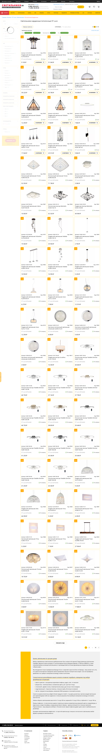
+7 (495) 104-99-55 (38, 8)
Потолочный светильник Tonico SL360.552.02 (31, 600)
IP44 (6, 113)
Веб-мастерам (46, 739)
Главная (4, 17)
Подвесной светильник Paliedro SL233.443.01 (58, 116)
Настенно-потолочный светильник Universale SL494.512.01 (85, 328)
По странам (26, 736)
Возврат (27, 1)
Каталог (4, 13)
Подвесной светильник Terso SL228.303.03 (30, 86)
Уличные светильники (10, 38)
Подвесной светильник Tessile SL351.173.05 (30, 630)
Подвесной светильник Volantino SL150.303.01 (31, 55)
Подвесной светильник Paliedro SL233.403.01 (31, 116)
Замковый (8, 77)
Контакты (71, 1)
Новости (45, 745)
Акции (25, 741)
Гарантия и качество (47, 736)
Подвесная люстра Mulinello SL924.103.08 (83, 207)
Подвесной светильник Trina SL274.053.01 (57, 509)
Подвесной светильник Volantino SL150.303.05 (31, 237)
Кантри (7, 82)
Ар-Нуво (7, 70)
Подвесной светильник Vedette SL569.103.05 (57, 267)
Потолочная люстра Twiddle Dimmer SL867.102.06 (86, 358)
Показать (10, 140)
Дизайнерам (54, 1)
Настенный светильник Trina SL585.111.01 (57, 539)
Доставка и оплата (6, 1)
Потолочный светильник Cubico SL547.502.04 (31, 207)
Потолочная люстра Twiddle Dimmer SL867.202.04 (86, 388)
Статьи (44, 747)
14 (95, 647)
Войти (98, 1)
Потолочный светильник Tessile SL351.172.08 (85, 600)
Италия (7, 131)
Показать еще (60, 643)
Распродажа (27, 738)
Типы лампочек (46, 748)
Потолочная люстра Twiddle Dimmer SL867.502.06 (32, 479)
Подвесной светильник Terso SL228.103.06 (84, 55)
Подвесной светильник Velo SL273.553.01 (29, 509)
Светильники (20, 17)
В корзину (40, 62)
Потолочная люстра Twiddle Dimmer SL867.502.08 (59, 479)
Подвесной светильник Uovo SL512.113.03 (30, 328)
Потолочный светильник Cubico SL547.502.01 (85, 176)
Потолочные (28, 32)
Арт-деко (7, 73)
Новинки (26, 739)
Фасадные (7, 62)
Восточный (8, 75)
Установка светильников (48, 735)
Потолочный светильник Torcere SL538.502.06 (31, 570)
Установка (43, 1)
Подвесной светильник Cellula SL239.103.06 (57, 146)
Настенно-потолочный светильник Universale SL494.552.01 (32, 358)
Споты (7, 36)
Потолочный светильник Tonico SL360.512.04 (84, 570)
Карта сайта (26, 742)
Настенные (8, 55)
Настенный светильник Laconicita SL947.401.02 (85, 146)
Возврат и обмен (47, 738)
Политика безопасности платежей (69, 741)
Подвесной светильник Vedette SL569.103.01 (84, 237)
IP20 (7, 109)
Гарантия (18, 1)
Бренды (63, 1)
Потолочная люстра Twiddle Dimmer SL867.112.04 (59, 388)
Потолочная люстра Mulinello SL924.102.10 (57, 207)
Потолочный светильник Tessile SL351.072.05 (58, 600)
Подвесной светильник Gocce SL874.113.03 (30, 146)
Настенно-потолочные (10, 53)
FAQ (44, 742)
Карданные (37, 32)
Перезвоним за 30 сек (58, 4)
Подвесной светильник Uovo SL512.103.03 (83, 297)
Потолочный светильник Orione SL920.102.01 (85, 116)
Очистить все (95, 30)
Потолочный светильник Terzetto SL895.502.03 (85, 630)
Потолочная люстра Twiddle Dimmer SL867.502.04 (86, 449)
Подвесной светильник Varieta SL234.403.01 (84, 267)
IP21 (6, 111)
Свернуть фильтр (27, 27)
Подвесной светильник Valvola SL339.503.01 (30, 297)
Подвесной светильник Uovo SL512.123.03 (57, 297)
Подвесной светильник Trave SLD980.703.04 (84, 539)
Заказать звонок (19, 725)
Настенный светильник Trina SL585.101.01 (30, 539)
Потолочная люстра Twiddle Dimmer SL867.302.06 (59, 418)
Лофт (7, 87)
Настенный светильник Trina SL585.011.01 (83, 509)
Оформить (94, 725)
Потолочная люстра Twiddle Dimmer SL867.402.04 (86, 418)
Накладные (8, 51)
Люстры (8, 31)
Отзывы (35, 1)
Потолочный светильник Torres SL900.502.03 (31, 176)
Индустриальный (9, 80)
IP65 (6, 116)
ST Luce (14, 17)
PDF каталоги (46, 750)
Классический (9, 84)
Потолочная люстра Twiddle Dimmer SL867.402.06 (32, 449)
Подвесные (8, 58)
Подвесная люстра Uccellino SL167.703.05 (56, 358)
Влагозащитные (9, 46)
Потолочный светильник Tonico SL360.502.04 (58, 570)
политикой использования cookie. (70, 748)
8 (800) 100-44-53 (38, 6)
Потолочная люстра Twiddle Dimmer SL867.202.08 (32, 418)
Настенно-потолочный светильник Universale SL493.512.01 (58, 328)
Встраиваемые (8, 48)
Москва (36, 4)
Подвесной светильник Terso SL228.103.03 (57, 55)
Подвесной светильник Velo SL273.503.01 (83, 479)
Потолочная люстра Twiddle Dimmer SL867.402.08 (59, 449)
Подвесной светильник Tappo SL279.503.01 (84, 86)
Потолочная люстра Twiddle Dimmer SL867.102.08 (32, 388)
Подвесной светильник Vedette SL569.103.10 (57, 237)
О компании (28, 731)
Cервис (45, 731)
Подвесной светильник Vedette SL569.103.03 (30, 267)
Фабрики (26, 735)
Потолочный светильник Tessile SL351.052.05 (58, 630)
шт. (83, 725)
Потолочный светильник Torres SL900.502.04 (57, 176)
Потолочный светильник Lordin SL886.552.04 (57, 86)
